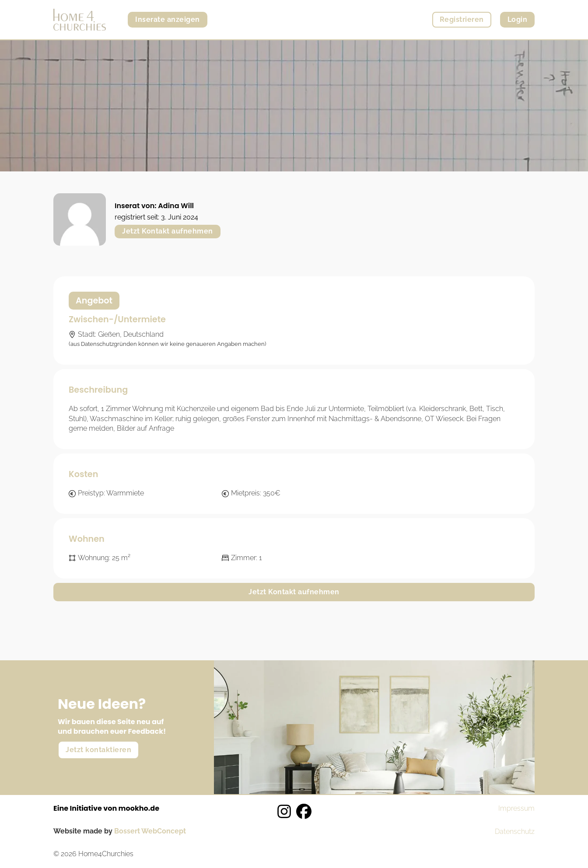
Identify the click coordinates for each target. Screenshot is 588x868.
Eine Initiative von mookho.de (106, 808)
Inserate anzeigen (167, 19)
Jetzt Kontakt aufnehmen (167, 231)
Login (518, 19)
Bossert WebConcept (150, 831)
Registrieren (462, 19)
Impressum (516, 808)
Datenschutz (515, 831)
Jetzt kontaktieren (98, 750)
